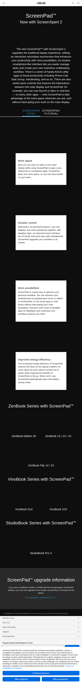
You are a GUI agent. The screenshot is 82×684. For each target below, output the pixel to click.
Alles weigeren (21, 679)
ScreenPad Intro (31, 112)
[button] (4, 3)
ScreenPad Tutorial (51, 112)
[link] (41, 3)
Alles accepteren (60, 679)
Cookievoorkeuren (41, 673)
